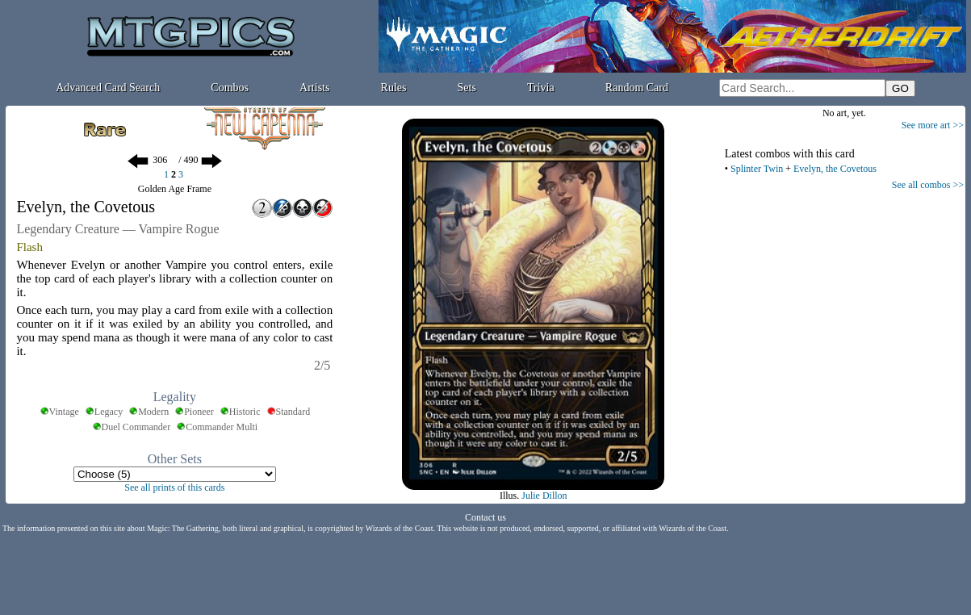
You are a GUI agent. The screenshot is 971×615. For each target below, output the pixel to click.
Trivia (541, 88)
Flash (29, 247)
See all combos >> (928, 184)
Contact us (485, 517)
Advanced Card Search (108, 88)
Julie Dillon (544, 495)
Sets (467, 88)
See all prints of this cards (174, 487)
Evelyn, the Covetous (835, 168)
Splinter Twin (756, 168)
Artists (314, 88)
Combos (230, 88)
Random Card (636, 88)
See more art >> (933, 125)
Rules (394, 88)
